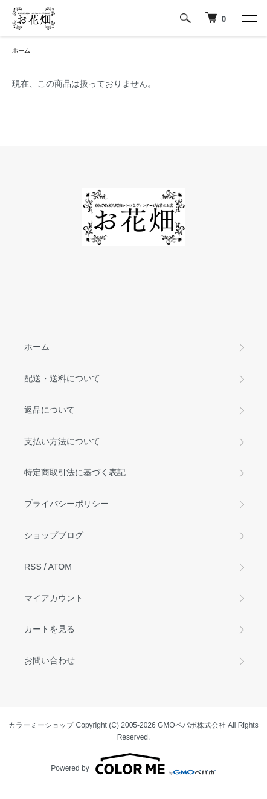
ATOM (60, 566)
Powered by (133, 764)
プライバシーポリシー (66, 503)
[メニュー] (249, 18)
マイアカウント (53, 598)
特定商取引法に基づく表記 (75, 472)
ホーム (21, 50)
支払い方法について (62, 441)
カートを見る (49, 629)
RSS (33, 566)
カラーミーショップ (41, 725)
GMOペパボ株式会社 (192, 725)
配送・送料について (62, 378)
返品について (49, 410)
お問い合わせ (49, 660)
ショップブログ (53, 535)
